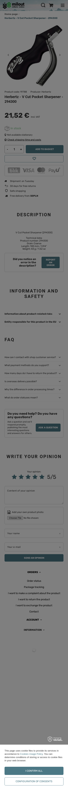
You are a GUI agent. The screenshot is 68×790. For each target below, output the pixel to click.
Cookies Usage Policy (31, 754)
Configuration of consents (34, 781)
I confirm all (34, 770)
